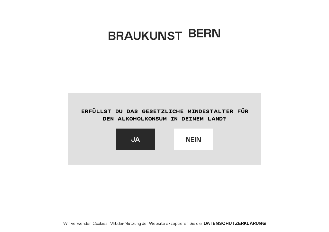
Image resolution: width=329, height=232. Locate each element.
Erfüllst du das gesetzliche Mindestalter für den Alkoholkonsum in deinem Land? (164, 114)
